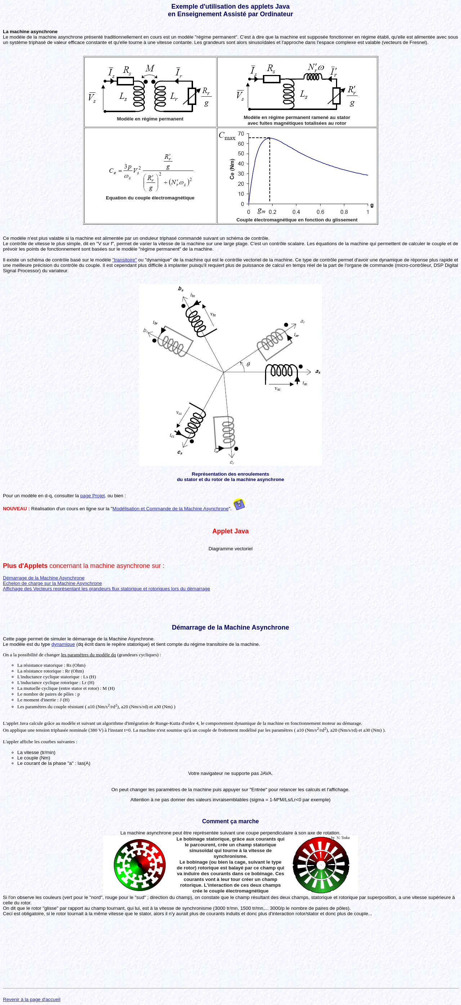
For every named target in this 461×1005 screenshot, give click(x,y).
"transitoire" (124, 260)
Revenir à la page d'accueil (32, 999)
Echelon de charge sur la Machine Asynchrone (52, 583)
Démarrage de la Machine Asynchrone (44, 578)
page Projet (92, 495)
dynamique (63, 644)
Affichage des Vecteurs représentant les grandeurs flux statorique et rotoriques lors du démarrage (106, 588)
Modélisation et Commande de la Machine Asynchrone (170, 508)
